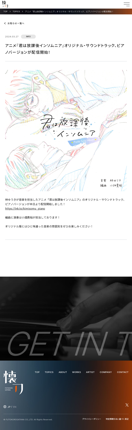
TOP (5, 12)
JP (9, 407)
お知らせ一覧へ (16, 23)
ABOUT (63, 372)
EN (14, 407)
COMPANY (106, 372)
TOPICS (16, 12)
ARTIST (90, 372)
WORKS (76, 372)
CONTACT (123, 372)
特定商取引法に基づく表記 (117, 418)
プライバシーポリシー (91, 418)
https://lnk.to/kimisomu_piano (25, 208)
